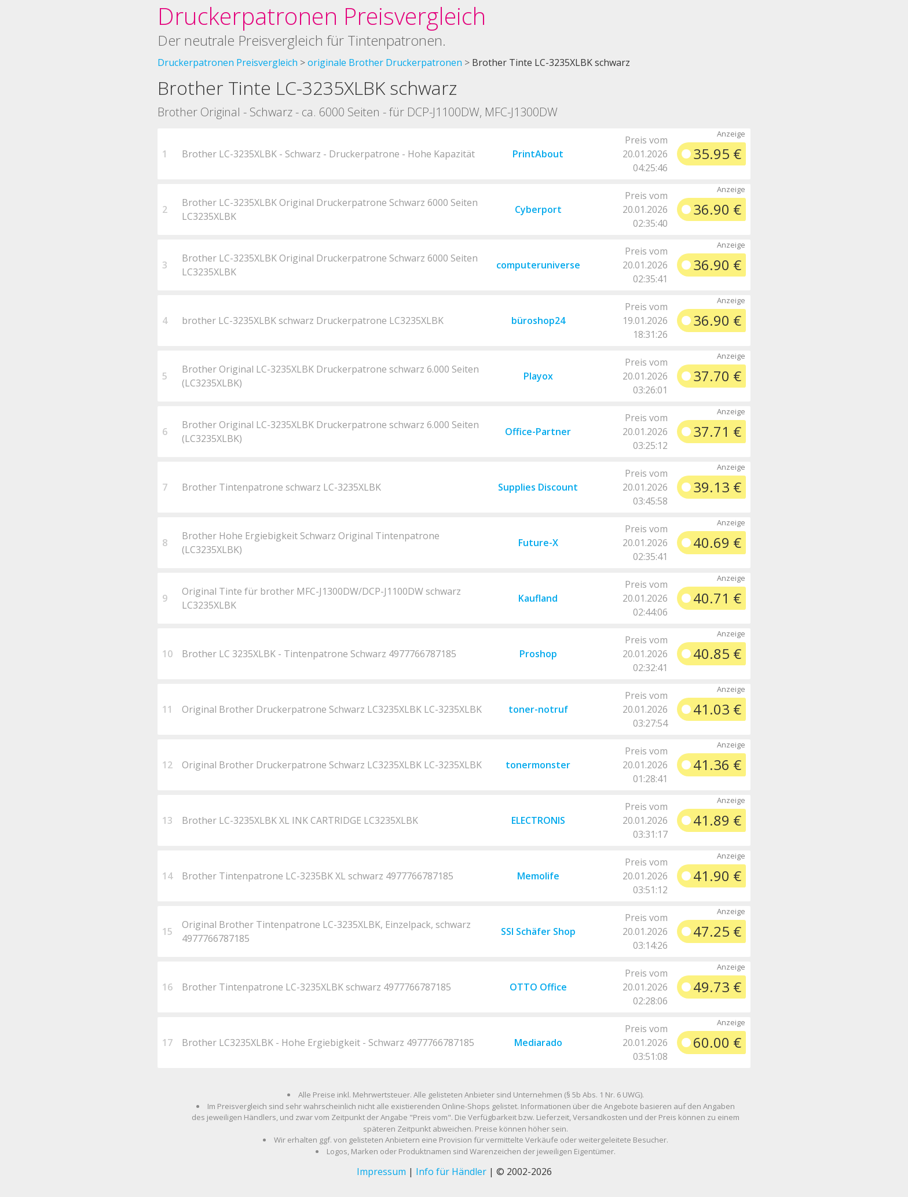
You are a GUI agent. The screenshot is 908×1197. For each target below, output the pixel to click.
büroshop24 (538, 320)
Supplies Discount (538, 487)
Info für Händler (451, 1171)
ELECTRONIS (538, 820)
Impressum (381, 1171)
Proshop (538, 653)
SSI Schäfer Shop (538, 931)
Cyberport (538, 209)
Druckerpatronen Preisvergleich (322, 16)
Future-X (538, 542)
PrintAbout (537, 154)
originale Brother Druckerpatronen (384, 62)
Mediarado (538, 1042)
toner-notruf (538, 709)
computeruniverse (538, 265)
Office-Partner (538, 431)
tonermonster (538, 764)
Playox (538, 376)
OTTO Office (538, 987)
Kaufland (538, 598)
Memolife (538, 876)
